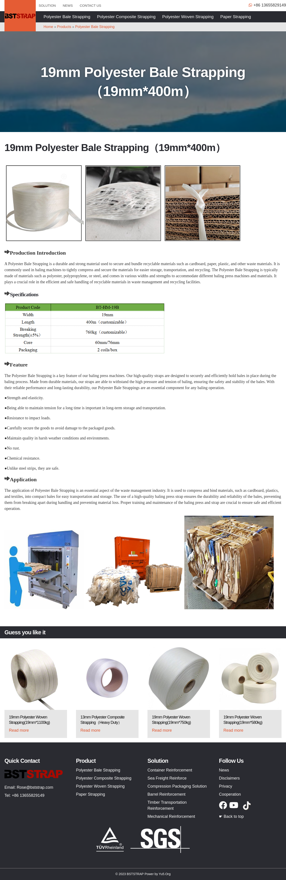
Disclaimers (229, 778)
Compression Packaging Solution (177, 786)
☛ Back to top (231, 816)
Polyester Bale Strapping (67, 16)
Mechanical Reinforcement (171, 816)
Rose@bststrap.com (35, 787)
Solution (47, 5)
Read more (19, 730)
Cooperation (230, 794)
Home (48, 27)
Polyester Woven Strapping (188, 16)
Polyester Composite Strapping (126, 16)
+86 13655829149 (28, 795)
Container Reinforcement (169, 770)
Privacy (225, 786)
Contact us (90, 5)
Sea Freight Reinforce (167, 778)
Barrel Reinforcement (166, 794)
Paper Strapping (235, 16)
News (68, 5)
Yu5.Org (165, 874)
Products (64, 27)
